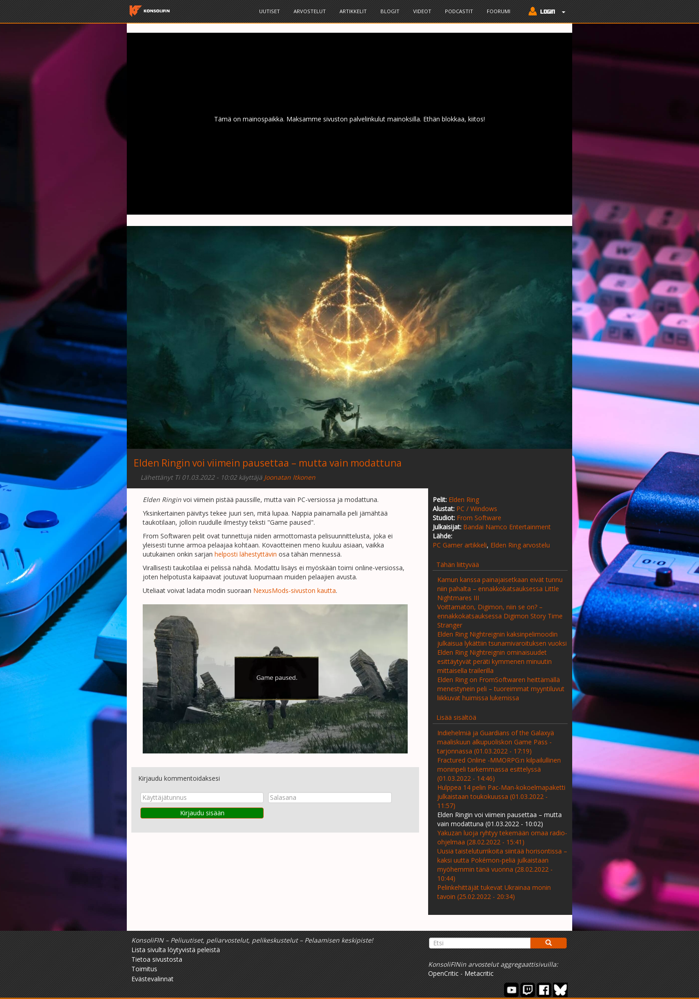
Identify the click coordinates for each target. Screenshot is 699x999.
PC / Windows (476, 508)
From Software (479, 517)
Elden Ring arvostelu (520, 545)
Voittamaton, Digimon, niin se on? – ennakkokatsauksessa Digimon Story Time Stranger (500, 615)
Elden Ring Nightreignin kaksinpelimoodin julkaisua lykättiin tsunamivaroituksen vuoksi (502, 639)
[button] (544, 12)
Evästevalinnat (152, 978)
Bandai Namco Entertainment (507, 526)
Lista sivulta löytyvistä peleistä (175, 949)
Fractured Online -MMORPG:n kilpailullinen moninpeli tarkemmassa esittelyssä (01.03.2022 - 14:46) (499, 769)
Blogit (389, 11)
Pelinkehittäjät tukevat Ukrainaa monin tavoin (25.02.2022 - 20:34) (494, 892)
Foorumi (498, 11)
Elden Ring (464, 499)
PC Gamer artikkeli (460, 545)
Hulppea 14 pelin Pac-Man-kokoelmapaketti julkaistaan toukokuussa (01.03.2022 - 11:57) (501, 796)
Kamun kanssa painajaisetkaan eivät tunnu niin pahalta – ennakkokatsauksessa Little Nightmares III (500, 588)
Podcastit (459, 11)
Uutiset (269, 11)
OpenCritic (443, 973)
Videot (422, 11)
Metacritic (479, 973)
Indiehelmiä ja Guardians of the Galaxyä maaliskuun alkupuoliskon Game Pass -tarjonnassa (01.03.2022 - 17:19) (495, 741)
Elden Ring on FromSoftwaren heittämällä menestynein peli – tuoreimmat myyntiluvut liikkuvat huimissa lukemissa (500, 688)
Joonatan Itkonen (289, 477)
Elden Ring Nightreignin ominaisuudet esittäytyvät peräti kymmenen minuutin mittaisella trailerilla (494, 661)
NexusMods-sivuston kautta (294, 590)
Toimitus (144, 968)
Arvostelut (310, 11)
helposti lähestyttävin (246, 554)
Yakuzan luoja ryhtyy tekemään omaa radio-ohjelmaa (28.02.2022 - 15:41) (502, 837)
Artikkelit (353, 11)
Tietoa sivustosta (156, 959)
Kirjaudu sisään (202, 812)
